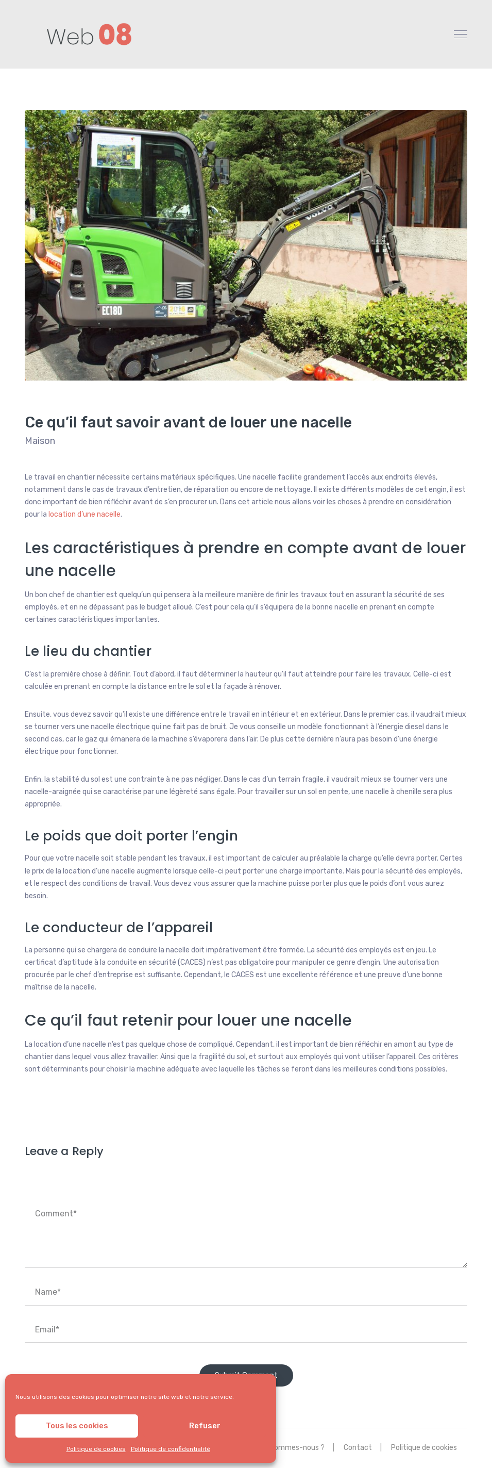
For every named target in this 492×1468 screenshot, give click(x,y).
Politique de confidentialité (170, 1449)
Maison (40, 441)
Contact (358, 1447)
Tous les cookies (77, 1425)
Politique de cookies (96, 1449)
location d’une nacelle (84, 514)
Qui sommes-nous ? (292, 1447)
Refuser (204, 1425)
